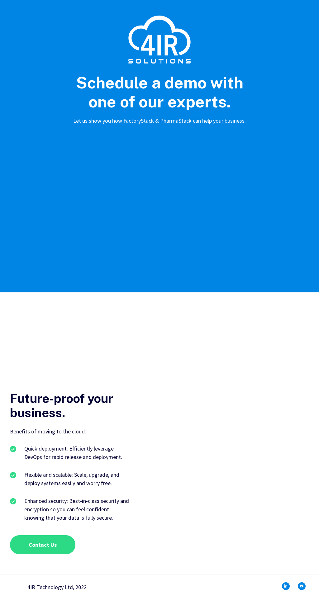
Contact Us (43, 544)
